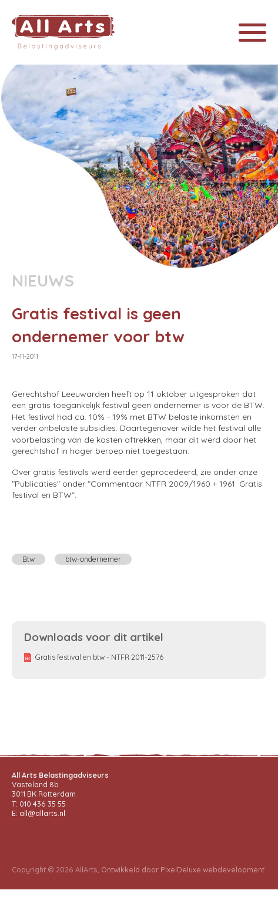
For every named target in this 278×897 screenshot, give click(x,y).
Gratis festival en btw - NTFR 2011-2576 (99, 657)
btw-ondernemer (93, 559)
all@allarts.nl (42, 813)
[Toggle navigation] (252, 32)
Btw (28, 559)
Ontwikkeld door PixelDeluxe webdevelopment (182, 869)
